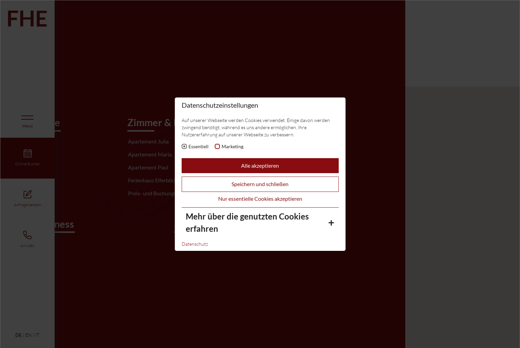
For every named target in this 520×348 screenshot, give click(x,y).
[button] (287, 203)
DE (18, 335)
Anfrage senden (27, 204)
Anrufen (27, 245)
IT (37, 335)
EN (28, 335)
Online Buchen (27, 163)
